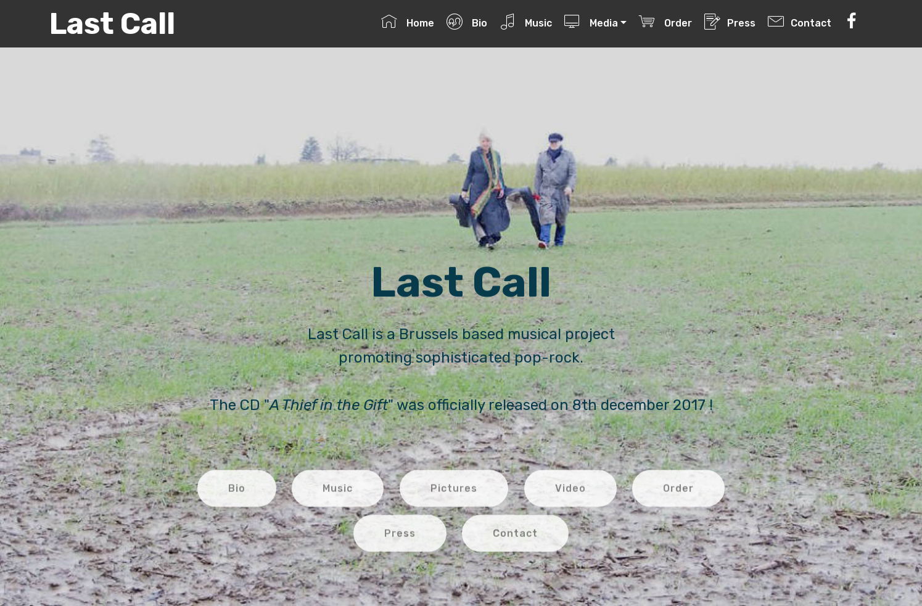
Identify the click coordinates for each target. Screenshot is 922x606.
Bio (467, 22)
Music (525, 22)
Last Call (112, 24)
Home (407, 22)
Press (729, 22)
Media (590, 22)
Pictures (453, 498)
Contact (799, 22)
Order (665, 22)
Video (570, 498)
